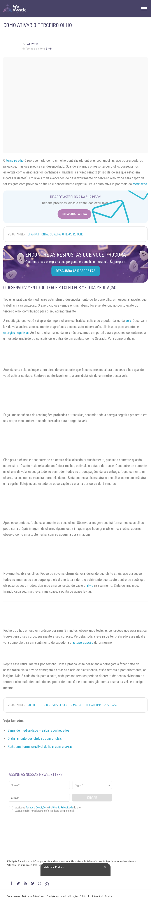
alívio (89, 585)
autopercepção (82, 642)
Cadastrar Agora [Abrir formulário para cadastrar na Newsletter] (74, 214)
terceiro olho (15, 160)
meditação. (140, 184)
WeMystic (33, 44)
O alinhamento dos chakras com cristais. (35, 738)
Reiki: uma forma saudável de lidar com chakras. (40, 747)
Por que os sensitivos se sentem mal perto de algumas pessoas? (72, 705)
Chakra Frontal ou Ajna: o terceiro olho (56, 234)
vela (128, 321)
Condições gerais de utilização (62, 896)
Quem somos (13, 896)
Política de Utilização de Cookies (96, 896)
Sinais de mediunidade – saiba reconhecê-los (39, 730)
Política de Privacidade (33, 896)
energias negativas (16, 333)
